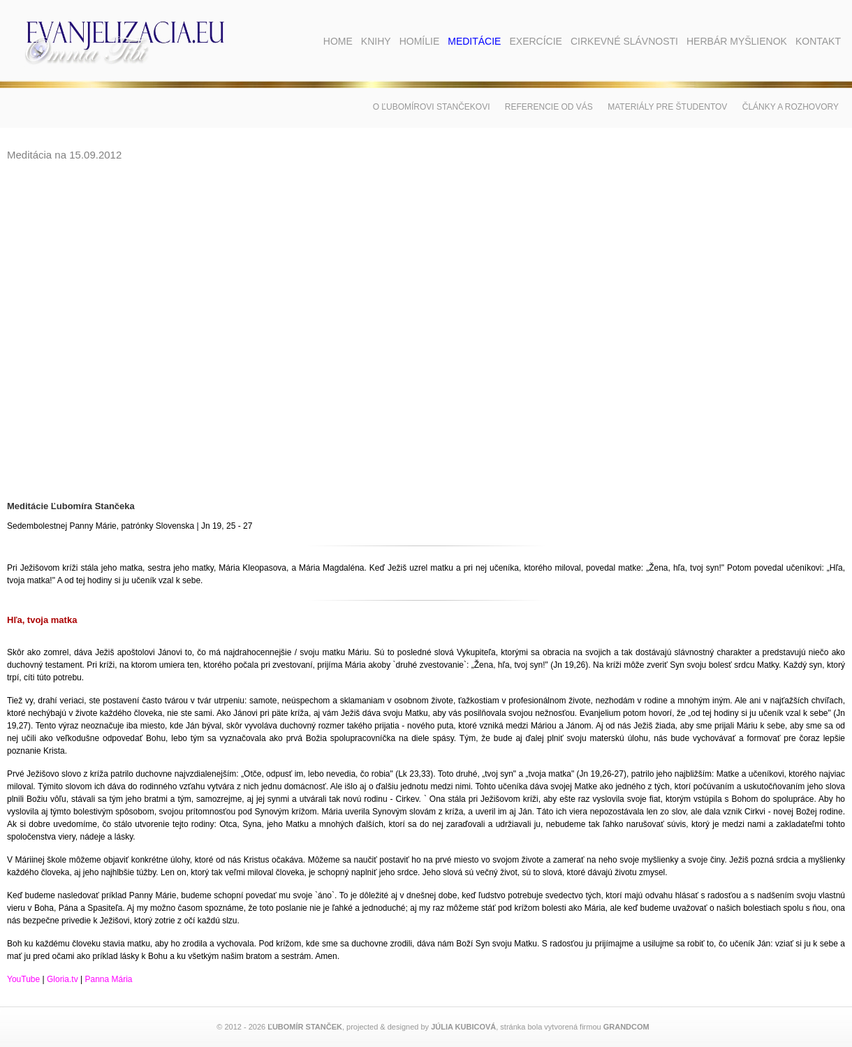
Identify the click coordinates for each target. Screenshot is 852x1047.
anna (99, 979)
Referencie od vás (549, 107)
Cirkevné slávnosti (624, 41)
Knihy (376, 41)
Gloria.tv (62, 979)
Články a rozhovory (790, 107)
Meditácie (474, 41)
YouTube (23, 979)
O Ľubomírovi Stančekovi (431, 107)
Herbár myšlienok (736, 41)
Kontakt (818, 41)
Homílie (419, 41)
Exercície (535, 41)
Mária (120, 979)
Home (338, 41)
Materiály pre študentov (667, 107)
